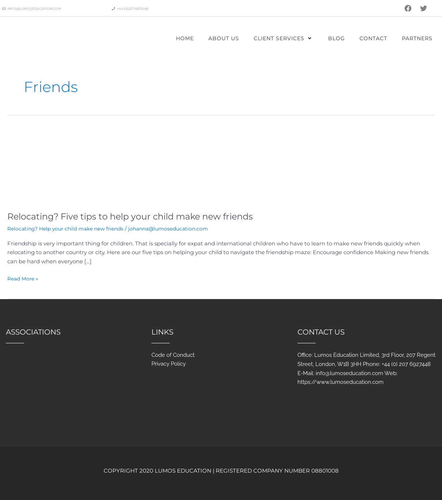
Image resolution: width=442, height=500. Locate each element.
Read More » (24, 278)
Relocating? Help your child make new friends (69, 228)
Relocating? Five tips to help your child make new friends (144, 216)
